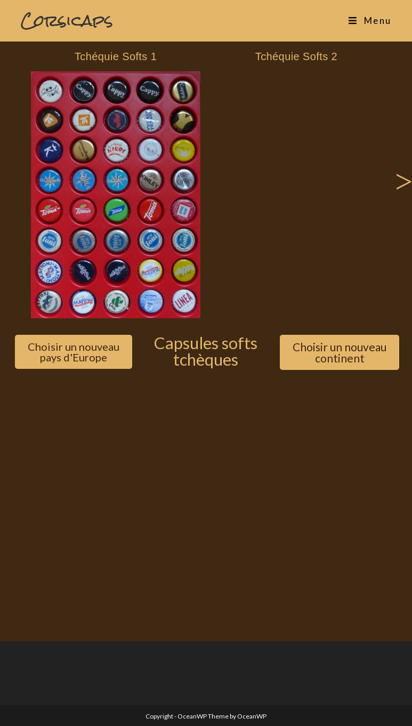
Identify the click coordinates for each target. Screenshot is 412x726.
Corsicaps (67, 20)
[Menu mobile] (370, 21)
